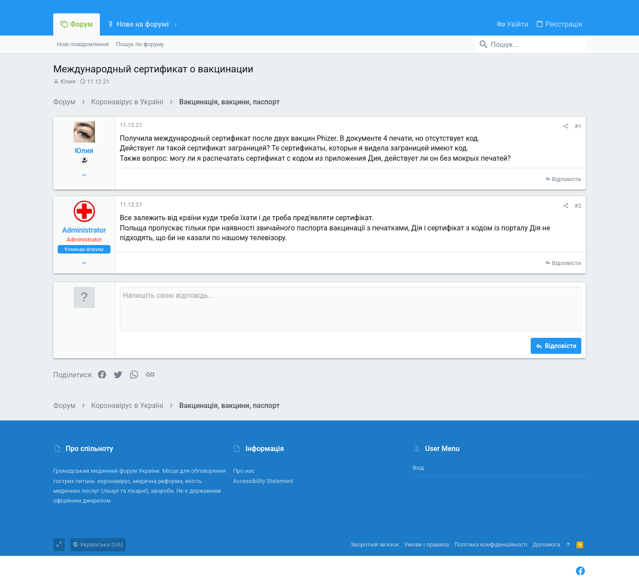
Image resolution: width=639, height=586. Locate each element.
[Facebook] (580, 571)
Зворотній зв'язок (375, 544)
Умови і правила (426, 544)
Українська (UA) (98, 544)
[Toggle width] (59, 544)
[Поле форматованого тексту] (350, 309)
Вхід (418, 467)
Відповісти (566, 179)
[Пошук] (530, 44)
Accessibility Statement (263, 481)
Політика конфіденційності (490, 544)
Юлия (67, 81)
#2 (578, 205)
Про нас (244, 470)
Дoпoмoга (546, 544)
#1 (578, 126)
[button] (175, 24)
